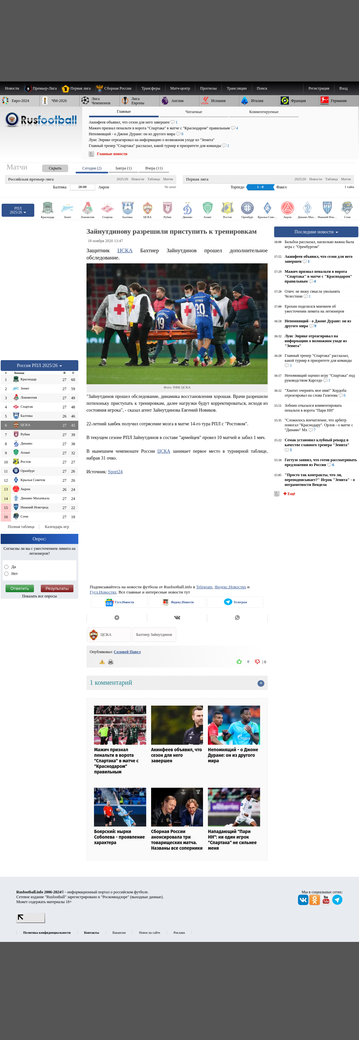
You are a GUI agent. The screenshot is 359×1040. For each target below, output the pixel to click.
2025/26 (122, 179)
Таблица (154, 179)
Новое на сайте (149, 932)
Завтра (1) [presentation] (123, 168)
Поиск (262, 88)
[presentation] (48, 167)
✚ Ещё (288, 493)
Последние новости (316, 231)
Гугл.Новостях (103, 592)
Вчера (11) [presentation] (154, 168)
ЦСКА (125, 250)
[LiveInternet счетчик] (30, 921)
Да (13, 566)
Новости (138, 179)
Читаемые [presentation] (193, 112)
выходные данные (147, 897)
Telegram (204, 586)
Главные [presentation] (124, 111)
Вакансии (119, 932)
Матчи (168, 179)
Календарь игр (57, 526)
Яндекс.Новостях (230, 586)
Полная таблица (21, 526)
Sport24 (115, 471)
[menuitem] (116, 88)
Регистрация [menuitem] (318, 88)
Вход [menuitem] (343, 88)
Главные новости (112, 154)
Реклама (179, 932)
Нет (14, 573)
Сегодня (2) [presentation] (91, 168)
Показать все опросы (39, 596)
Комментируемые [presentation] (264, 112)
